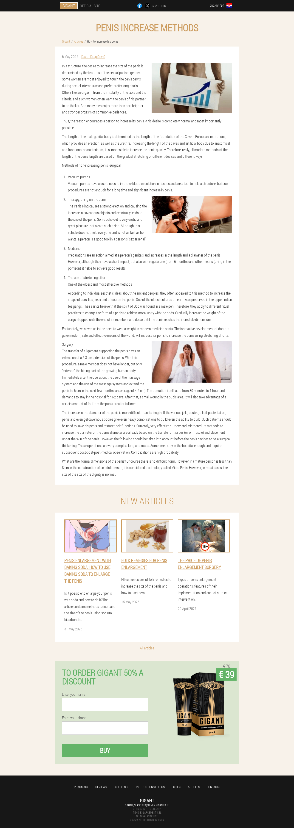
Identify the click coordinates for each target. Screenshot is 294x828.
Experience (121, 787)
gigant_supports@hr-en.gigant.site (147, 805)
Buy (105, 750)
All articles (147, 648)
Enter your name (73, 694)
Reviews (101, 787)
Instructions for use (151, 787)
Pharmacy (81, 787)
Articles (194, 787)
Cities (177, 787)
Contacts (213, 787)
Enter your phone (74, 718)
